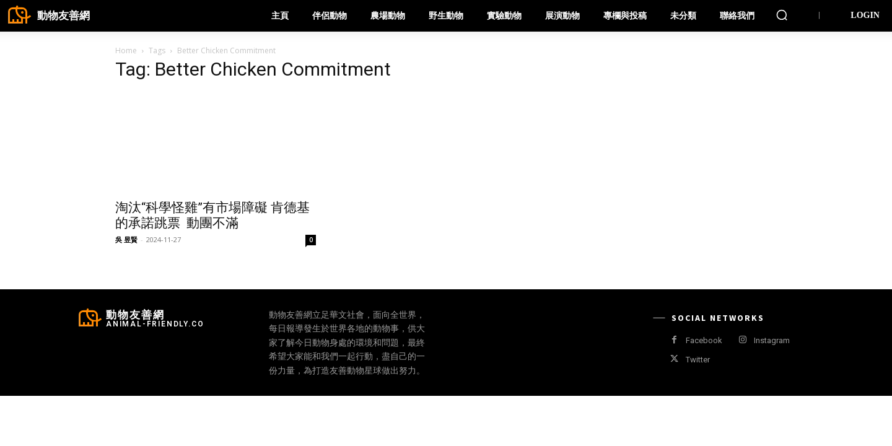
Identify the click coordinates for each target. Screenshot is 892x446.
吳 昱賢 (126, 239)
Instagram (772, 340)
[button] (782, 15)
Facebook (704, 340)
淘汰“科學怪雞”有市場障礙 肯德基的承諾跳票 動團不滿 (212, 215)
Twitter (698, 359)
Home (126, 50)
